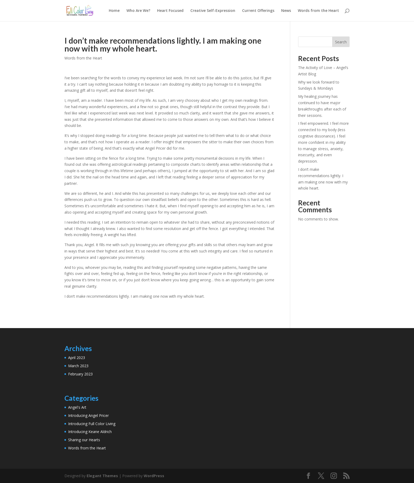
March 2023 (78, 365)
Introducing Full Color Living (91, 423)
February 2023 (80, 373)
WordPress (154, 475)
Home (114, 11)
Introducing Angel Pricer (88, 415)
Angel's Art (77, 407)
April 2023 (76, 357)
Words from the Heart (318, 11)
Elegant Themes (102, 475)
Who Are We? (138, 11)
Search (341, 41)
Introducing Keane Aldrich (90, 431)
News (286, 11)
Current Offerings (258, 11)
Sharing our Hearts (84, 439)
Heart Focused (170, 11)
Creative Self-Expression (212, 11)
